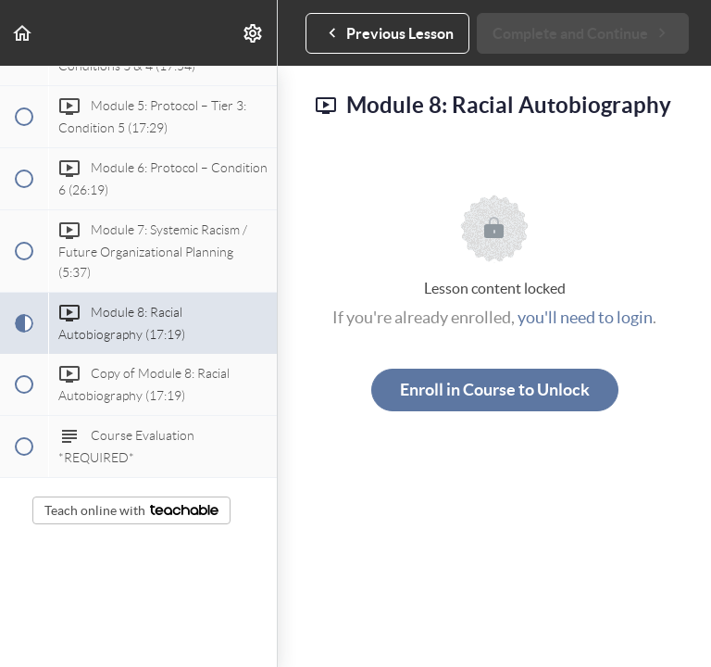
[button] (23, 33)
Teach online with (131, 510)
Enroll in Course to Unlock (495, 389)
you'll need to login (585, 317)
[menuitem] (254, 33)
